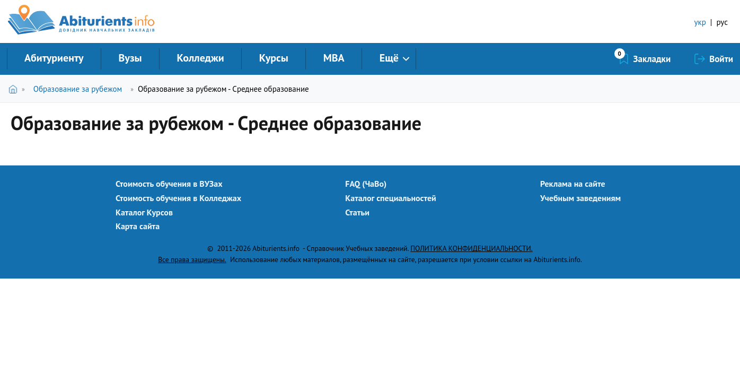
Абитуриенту (54, 58)
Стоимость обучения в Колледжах (178, 198)
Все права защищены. (192, 259)
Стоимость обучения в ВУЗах (169, 183)
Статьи (357, 212)
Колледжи (200, 58)
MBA (334, 58)
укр (700, 22)
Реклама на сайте (572, 183)
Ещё (389, 58)
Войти (721, 59)
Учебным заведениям (580, 198)
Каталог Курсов (144, 212)
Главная (15, 89)
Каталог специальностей (390, 198)
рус (722, 22)
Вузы (130, 58)
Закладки (652, 59)
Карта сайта (138, 226)
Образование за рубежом (77, 89)
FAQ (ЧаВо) (365, 183)
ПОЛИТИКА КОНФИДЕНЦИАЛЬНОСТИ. (471, 248)
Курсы (273, 58)
